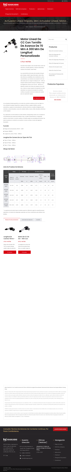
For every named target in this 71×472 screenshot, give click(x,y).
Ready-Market (65, 467)
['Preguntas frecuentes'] (12, 14)
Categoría (31, 26)
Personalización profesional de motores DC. (56, 74)
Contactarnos (27, 416)
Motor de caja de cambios (61, 413)
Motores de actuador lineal (39, 26)
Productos (32, 9)
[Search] (55, 1)
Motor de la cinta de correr (40, 414)
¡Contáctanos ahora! (60, 429)
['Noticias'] (50, 9)
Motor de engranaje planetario (10, 414)
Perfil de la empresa (21, 9)
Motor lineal (48, 414)
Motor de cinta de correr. (55, 70)
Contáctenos (24, 14)
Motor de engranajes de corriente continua (54, 55)
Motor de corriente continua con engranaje (12, 416)
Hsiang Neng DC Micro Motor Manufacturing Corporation (15, 469)
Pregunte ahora (39, 98)
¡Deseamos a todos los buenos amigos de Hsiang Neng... (43, 448)
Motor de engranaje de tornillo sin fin (22, 414)
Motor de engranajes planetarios (56, 59)
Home (27, 26)
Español (65, 1)
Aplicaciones (41, 9)
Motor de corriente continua (56, 50)
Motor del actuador (32, 414)
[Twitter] (5, 455)
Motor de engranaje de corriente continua (49, 413)
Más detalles (57, 100)
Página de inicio (9, 9)
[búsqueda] (48, 1)
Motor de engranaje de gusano (56, 63)
